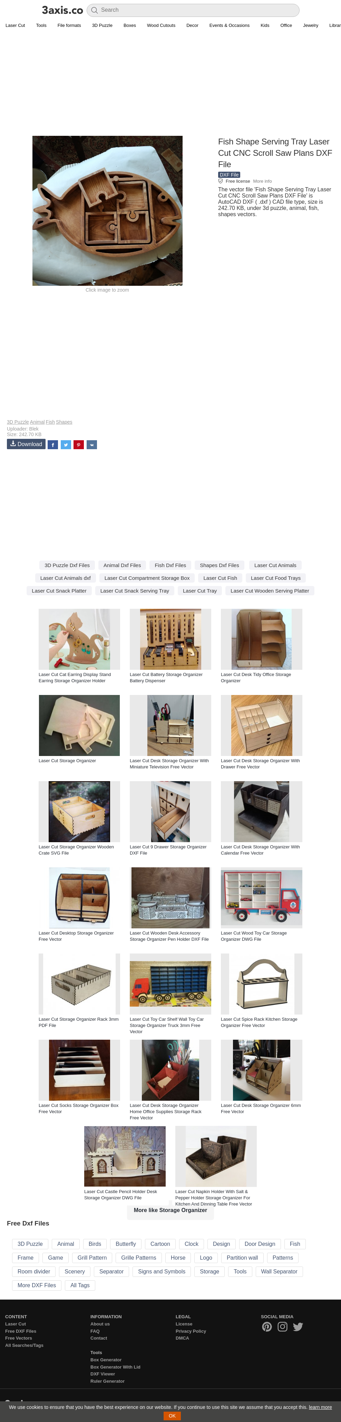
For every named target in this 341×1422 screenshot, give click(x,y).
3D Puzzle (102, 25)
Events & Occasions (230, 25)
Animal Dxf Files (122, 565)
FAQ (95, 1331)
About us (100, 1324)
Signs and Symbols (161, 1271)
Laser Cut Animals (275, 565)
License (184, 1324)
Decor (192, 25)
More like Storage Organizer (170, 1210)
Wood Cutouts (161, 25)
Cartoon (160, 1244)
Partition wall (242, 1258)
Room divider (34, 1271)
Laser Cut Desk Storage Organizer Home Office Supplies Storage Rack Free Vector (166, 1111)
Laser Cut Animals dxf (65, 578)
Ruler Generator (107, 1381)
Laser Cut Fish (220, 578)
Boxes (130, 25)
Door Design (260, 1244)
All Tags (80, 1285)
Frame (25, 1258)
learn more (320, 1407)
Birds (95, 1244)
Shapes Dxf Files (219, 565)
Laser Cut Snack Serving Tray (134, 591)
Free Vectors (18, 1338)
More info (262, 181)
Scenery (75, 1271)
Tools (41, 25)
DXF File (229, 175)
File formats (69, 25)
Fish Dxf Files (170, 565)
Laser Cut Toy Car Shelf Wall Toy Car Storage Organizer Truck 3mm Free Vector (167, 1025)
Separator (111, 1271)
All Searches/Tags (24, 1345)
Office (286, 25)
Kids (265, 25)
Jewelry (310, 25)
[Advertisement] (170, 86)
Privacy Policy (191, 1331)
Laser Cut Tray (200, 591)
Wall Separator (279, 1271)
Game (55, 1258)
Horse (178, 1258)
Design (221, 1244)
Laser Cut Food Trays (276, 578)
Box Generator (105, 1359)
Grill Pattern (92, 1258)
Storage (209, 1271)
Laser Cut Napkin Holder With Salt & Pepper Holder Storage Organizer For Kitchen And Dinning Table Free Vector (213, 1198)
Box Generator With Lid (115, 1367)
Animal (37, 422)
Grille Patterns (138, 1258)
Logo (206, 1258)
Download (26, 444)
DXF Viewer (102, 1373)
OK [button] (172, 1416)
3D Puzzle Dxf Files (67, 565)
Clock (191, 1244)
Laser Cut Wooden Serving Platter (270, 591)
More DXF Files (37, 1285)
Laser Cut (15, 25)
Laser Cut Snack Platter (59, 591)
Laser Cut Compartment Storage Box (147, 578)
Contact (98, 1338)
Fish (50, 422)
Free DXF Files (20, 1331)
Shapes (64, 422)
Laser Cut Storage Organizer (67, 760)
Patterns (283, 1258)
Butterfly (126, 1244)
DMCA (182, 1338)
